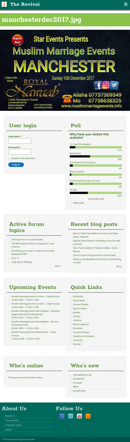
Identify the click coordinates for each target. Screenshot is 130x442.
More (57, 265)
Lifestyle (77, 320)
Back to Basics (80, 308)
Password (14, 147)
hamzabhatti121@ (82, 374)
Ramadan (78, 328)
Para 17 (15, 258)
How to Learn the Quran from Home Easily (94, 255)
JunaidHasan (79, 390)
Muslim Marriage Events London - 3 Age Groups (36, 296)
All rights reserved (25, 439)
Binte (75, 386)
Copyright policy (13, 424)
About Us (10, 415)
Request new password (23, 158)
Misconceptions (81, 324)
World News (79, 300)
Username (14, 136)
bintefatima (79, 378)
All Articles (78, 296)
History (76, 316)
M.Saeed (77, 382)
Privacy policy (12, 420)
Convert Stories (81, 304)
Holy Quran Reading (22, 261)
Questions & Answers (83, 336)
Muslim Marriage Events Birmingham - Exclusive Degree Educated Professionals (36, 312)
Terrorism (78, 340)
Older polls (78, 202)
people (76, 312)
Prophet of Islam (81, 332)
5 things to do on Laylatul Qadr (27, 239)
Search (8, 429)
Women (77, 344)
